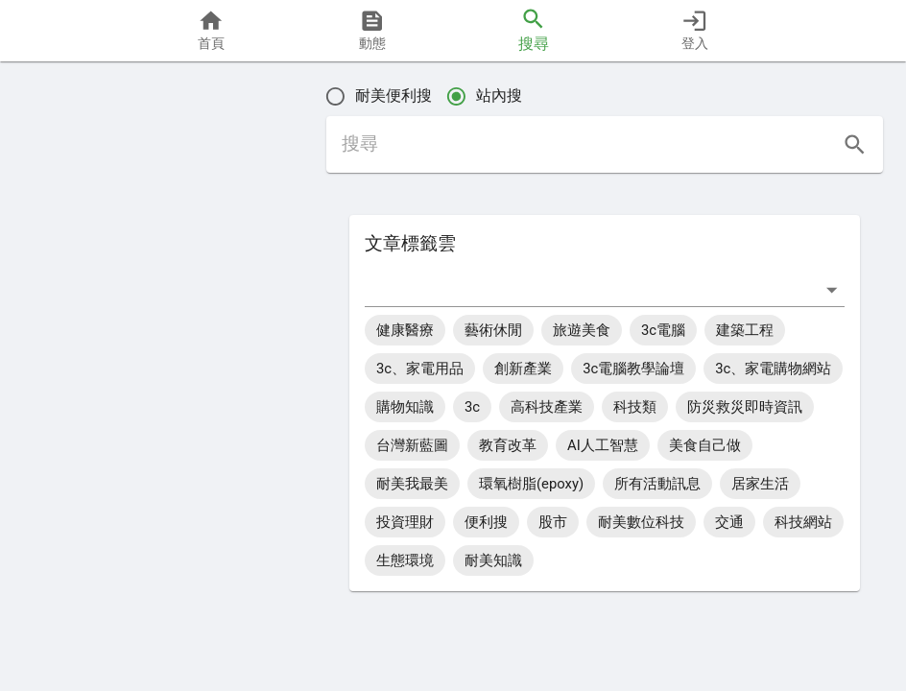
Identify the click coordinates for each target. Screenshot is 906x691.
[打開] (831, 289)
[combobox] (590, 289)
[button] (78, 443)
